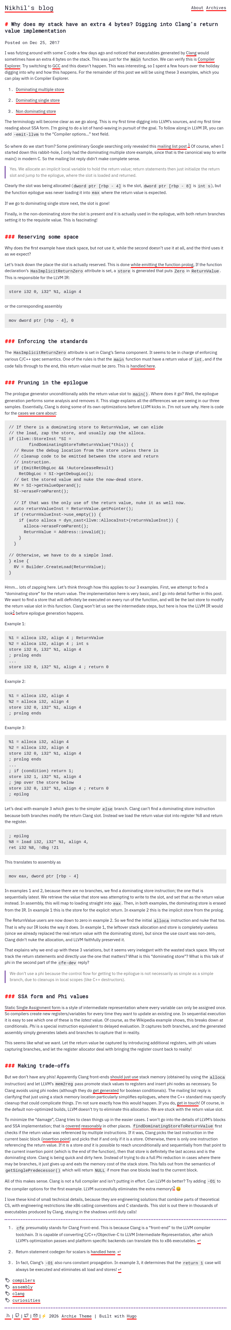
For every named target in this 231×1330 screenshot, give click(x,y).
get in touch (188, 1099)
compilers (23, 1274)
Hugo (132, 1310)
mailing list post (172, 145)
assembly (22, 1281)
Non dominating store (36, 111)
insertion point (56, 1134)
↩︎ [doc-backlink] (199, 1235)
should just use (124, 1073)
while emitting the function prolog (162, 263)
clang (18, 1287)
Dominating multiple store (40, 89)
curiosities (26, 1294)
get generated (106, 1086)
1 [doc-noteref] (189, 144)
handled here (142, 364)
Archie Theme (76, 1310)
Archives (216, 7)
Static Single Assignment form (33, 1004)
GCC (56, 65)
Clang (191, 52)
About (197, 7)
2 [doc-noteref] (14, 609)
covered (72, 1122)
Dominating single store (38, 100)
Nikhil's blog (29, 7)
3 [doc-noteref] (174, 1182)
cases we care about (37, 410)
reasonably (91, 1122)
